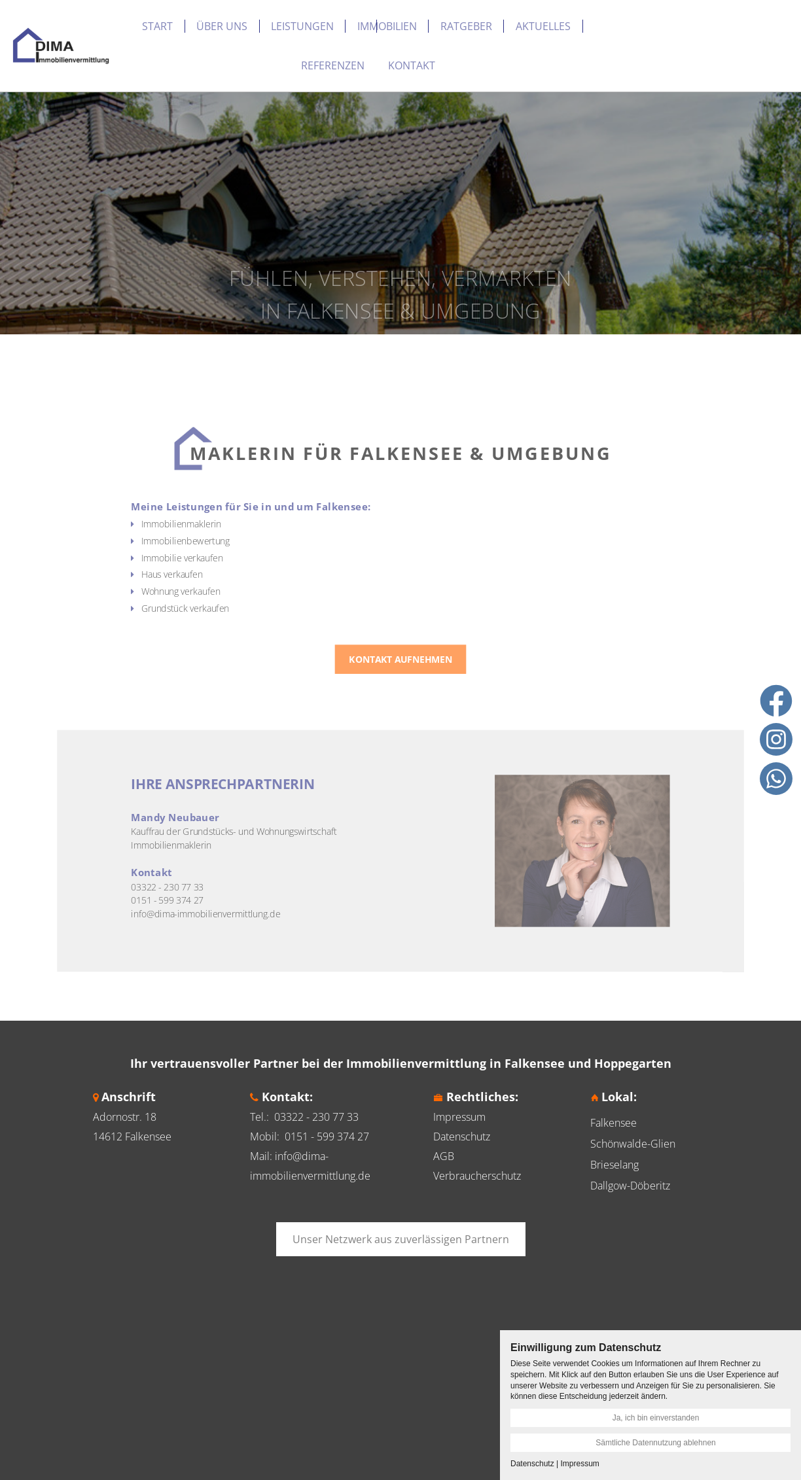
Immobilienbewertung (229, 569)
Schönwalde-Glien (632, 1143)
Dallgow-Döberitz (630, 1185)
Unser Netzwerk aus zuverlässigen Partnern (401, 1239)
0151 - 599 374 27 (327, 1136)
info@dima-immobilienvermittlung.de (246, 865)
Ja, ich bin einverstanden (656, 1417)
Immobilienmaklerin (226, 556)
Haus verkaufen (218, 596)
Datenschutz (461, 1136)
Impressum (459, 1117)
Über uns (221, 26)
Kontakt (411, 65)
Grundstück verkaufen (229, 622)
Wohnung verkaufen (225, 609)
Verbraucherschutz (477, 1176)
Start (157, 26)
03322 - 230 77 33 (316, 1117)
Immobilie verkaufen (227, 582)
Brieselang (614, 1164)
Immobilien (387, 26)
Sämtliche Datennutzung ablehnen (655, 1442)
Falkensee (613, 1123)
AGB (443, 1156)
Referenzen (333, 65)
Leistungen (302, 26)
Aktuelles (543, 26)
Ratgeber (466, 26)
